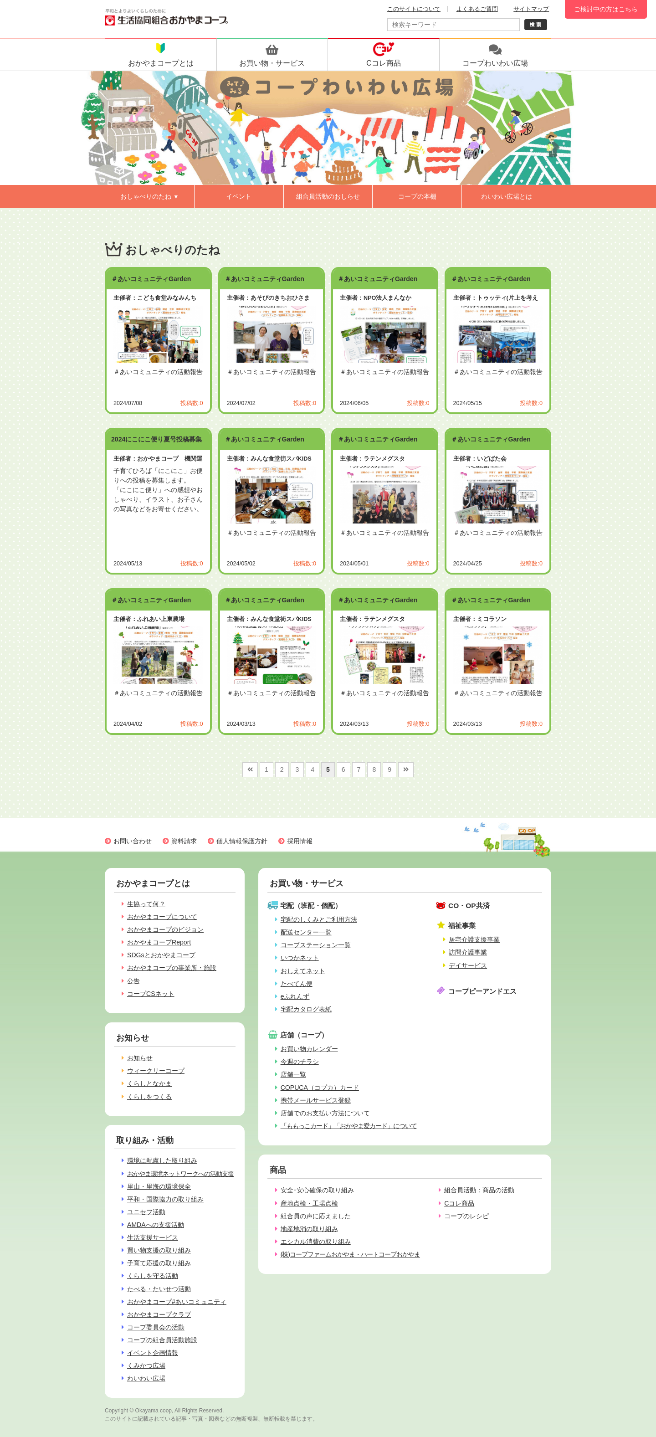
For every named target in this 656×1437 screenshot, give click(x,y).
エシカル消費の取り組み (316, 1241)
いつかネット (300, 957)
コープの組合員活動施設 (162, 1340)
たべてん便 (297, 983)
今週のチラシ (300, 1061)
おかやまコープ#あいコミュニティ (176, 1301)
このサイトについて (414, 8)
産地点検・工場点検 (309, 1203)
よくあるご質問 (477, 8)
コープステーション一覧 (316, 945)
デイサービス (468, 965)
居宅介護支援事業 (474, 939)
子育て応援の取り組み (159, 1263)
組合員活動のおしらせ (328, 196)
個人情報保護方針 (241, 841)
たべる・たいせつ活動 (159, 1289)
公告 (133, 981)
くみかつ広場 (146, 1365)
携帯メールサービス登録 (316, 1100)
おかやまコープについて (162, 916)
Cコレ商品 (459, 1203)
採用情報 (300, 841)
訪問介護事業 (468, 952)
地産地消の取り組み (309, 1228)
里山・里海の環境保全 (159, 1186)
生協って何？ (146, 904)
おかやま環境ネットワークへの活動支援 (180, 1173)
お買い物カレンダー (309, 1048)
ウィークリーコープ (155, 1070)
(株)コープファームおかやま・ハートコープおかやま (350, 1254)
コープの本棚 (417, 196)
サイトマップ (531, 8)
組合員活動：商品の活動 (479, 1190)
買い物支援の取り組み (159, 1250)
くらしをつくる (149, 1096)
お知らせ (140, 1058)
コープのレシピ (466, 1216)
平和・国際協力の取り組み (165, 1199)
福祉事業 (462, 925)
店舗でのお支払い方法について (325, 1113)
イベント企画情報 (152, 1352)
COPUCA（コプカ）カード (320, 1087)
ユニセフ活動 (146, 1212)
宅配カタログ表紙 (306, 1009)
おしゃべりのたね (149, 196)
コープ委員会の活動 (155, 1327)
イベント (238, 196)
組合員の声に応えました (316, 1216)
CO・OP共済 (469, 905)
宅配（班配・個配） (311, 905)
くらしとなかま (149, 1083)
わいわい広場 (146, 1378)
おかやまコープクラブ (159, 1314)
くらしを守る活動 (152, 1275)
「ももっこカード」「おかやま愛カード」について (349, 1125)
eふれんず (295, 996)
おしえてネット (303, 971)
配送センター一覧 (306, 932)
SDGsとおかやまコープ (161, 955)
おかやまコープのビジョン (165, 929)
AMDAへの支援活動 (155, 1224)
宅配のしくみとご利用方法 (319, 919)
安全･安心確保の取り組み (317, 1190)
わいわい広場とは (506, 196)
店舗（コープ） (304, 1035)
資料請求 (184, 841)
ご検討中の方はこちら (606, 9)
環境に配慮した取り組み (162, 1160)
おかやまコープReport (159, 942)
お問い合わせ (132, 841)
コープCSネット (150, 993)
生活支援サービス (152, 1237)
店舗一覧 (293, 1074)
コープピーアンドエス (482, 991)
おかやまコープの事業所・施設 (171, 967)
